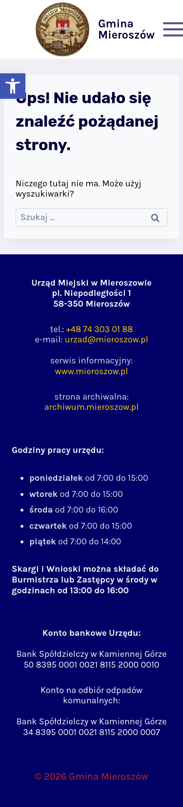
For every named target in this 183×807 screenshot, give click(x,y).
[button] (12, 86)
